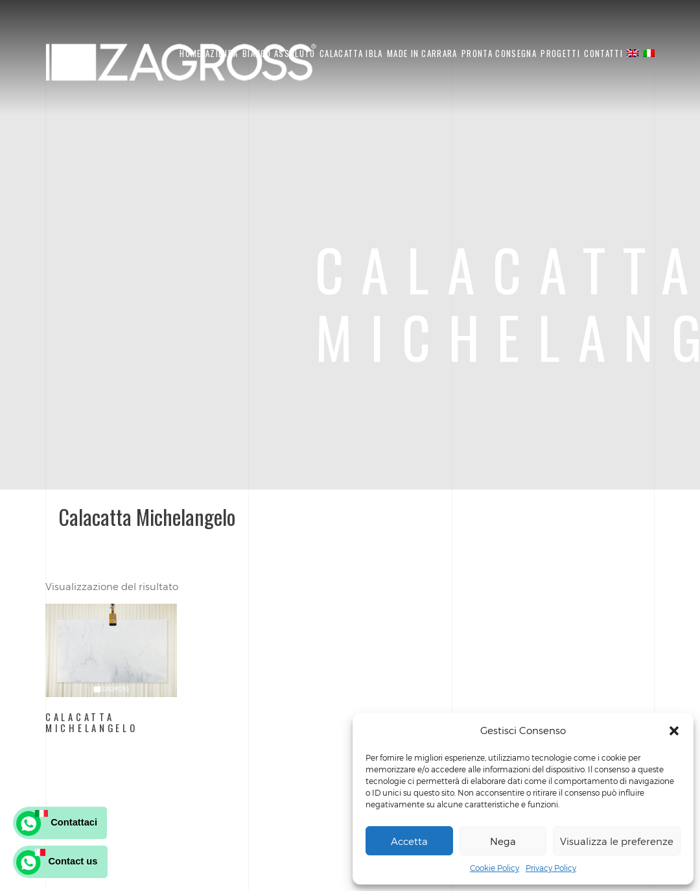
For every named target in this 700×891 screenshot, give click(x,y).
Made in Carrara (422, 53)
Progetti (560, 53)
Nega (503, 841)
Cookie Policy (494, 867)
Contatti (603, 53)
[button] (674, 730)
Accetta (409, 841)
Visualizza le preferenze (616, 841)
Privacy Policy (551, 867)
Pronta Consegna (499, 53)
